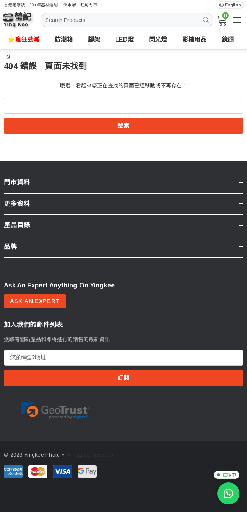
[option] (55, 410)
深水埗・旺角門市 (80, 5)
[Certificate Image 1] (55, 410)
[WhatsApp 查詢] (228, 493)
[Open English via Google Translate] (230, 5)
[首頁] (8, 55)
